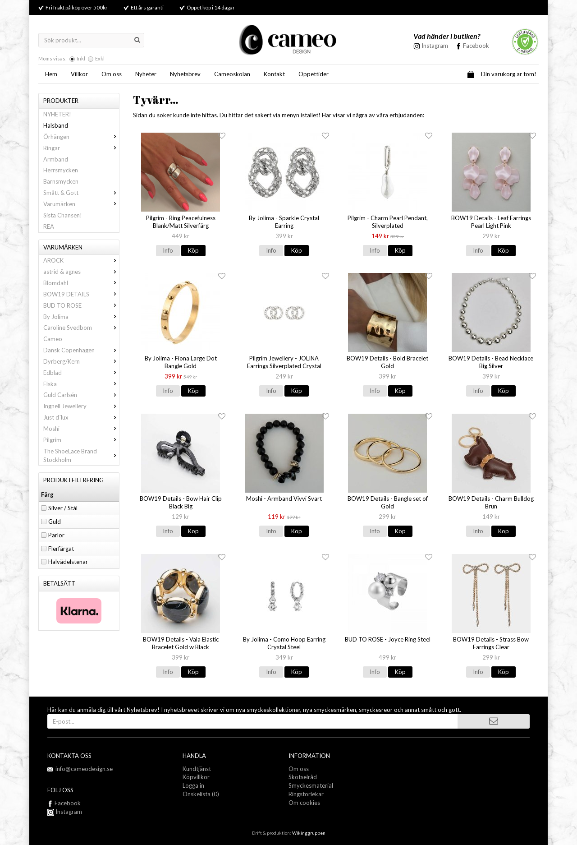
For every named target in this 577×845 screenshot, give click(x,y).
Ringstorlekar (306, 794)
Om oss (111, 74)
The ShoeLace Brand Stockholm (81, 455)
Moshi (81, 428)
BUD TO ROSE (81, 305)
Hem (51, 74)
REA (48, 226)
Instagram (64, 811)
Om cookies (304, 802)
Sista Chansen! (62, 215)
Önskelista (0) (201, 794)
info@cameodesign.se (84, 768)
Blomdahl (81, 282)
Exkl (100, 58)
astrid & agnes (81, 271)
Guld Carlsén (81, 394)
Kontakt (274, 74)
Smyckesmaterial (310, 785)
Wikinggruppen (308, 833)
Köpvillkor (196, 776)
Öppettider (313, 74)
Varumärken (81, 204)
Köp (193, 250)
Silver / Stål (63, 508)
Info (168, 250)
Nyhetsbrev (185, 74)
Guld (54, 521)
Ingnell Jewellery (81, 406)
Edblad (81, 372)
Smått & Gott (81, 192)
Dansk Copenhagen (81, 350)
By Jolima (81, 316)
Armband (55, 159)
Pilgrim (81, 439)
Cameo (52, 338)
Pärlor (56, 535)
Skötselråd (302, 776)
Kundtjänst (197, 768)
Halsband (55, 125)
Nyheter (145, 74)
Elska (81, 384)
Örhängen (81, 136)
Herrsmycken (60, 170)
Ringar (81, 148)
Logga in (193, 785)
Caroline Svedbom (81, 327)
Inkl (81, 58)
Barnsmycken (60, 181)
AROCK (81, 260)
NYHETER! (57, 114)
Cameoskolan (232, 74)
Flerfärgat (61, 548)
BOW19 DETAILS (81, 294)
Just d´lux (81, 417)
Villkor (79, 74)
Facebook (476, 45)
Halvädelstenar (68, 561)
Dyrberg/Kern (81, 361)
